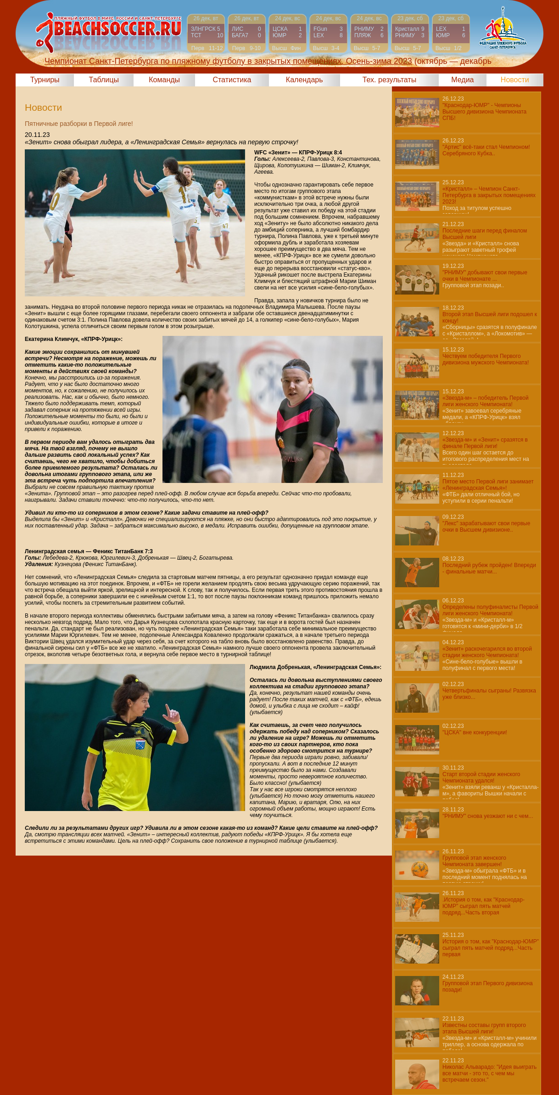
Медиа (462, 80)
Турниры (45, 80)
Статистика (231, 80)
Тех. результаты (390, 80)
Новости (515, 80)
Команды (164, 80)
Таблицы (104, 80)
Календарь (304, 80)
